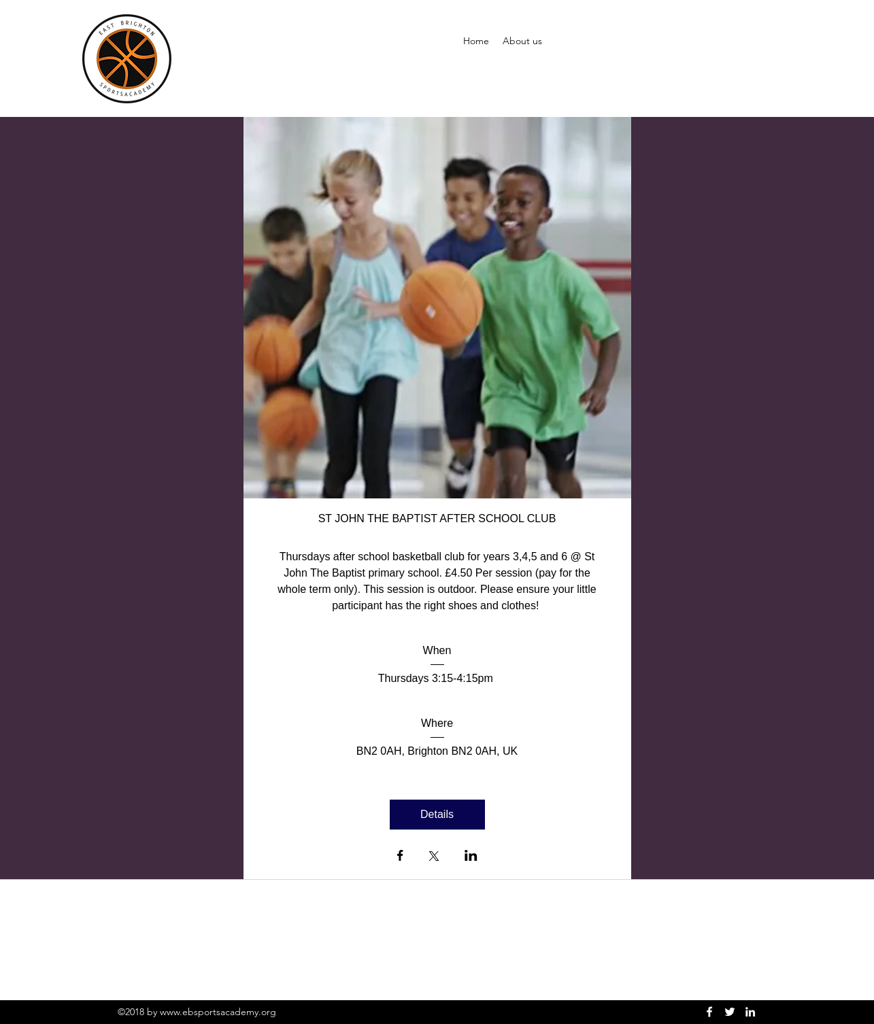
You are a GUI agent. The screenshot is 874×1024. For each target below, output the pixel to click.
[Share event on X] (434, 857)
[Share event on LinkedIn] (471, 857)
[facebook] (709, 1012)
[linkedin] (750, 1012)
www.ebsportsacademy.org (218, 1012)
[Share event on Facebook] (400, 857)
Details (437, 814)
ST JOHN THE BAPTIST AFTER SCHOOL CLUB (437, 518)
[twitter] (730, 1012)
